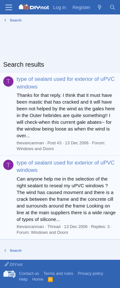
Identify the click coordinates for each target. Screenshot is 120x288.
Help (23, 279)
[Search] (112, 7)
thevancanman (30, 142)
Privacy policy (90, 273)
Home (38, 279)
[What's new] (99, 7)
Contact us (29, 273)
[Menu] (8, 7)
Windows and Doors (35, 148)
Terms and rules (58, 273)
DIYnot (13, 264)
